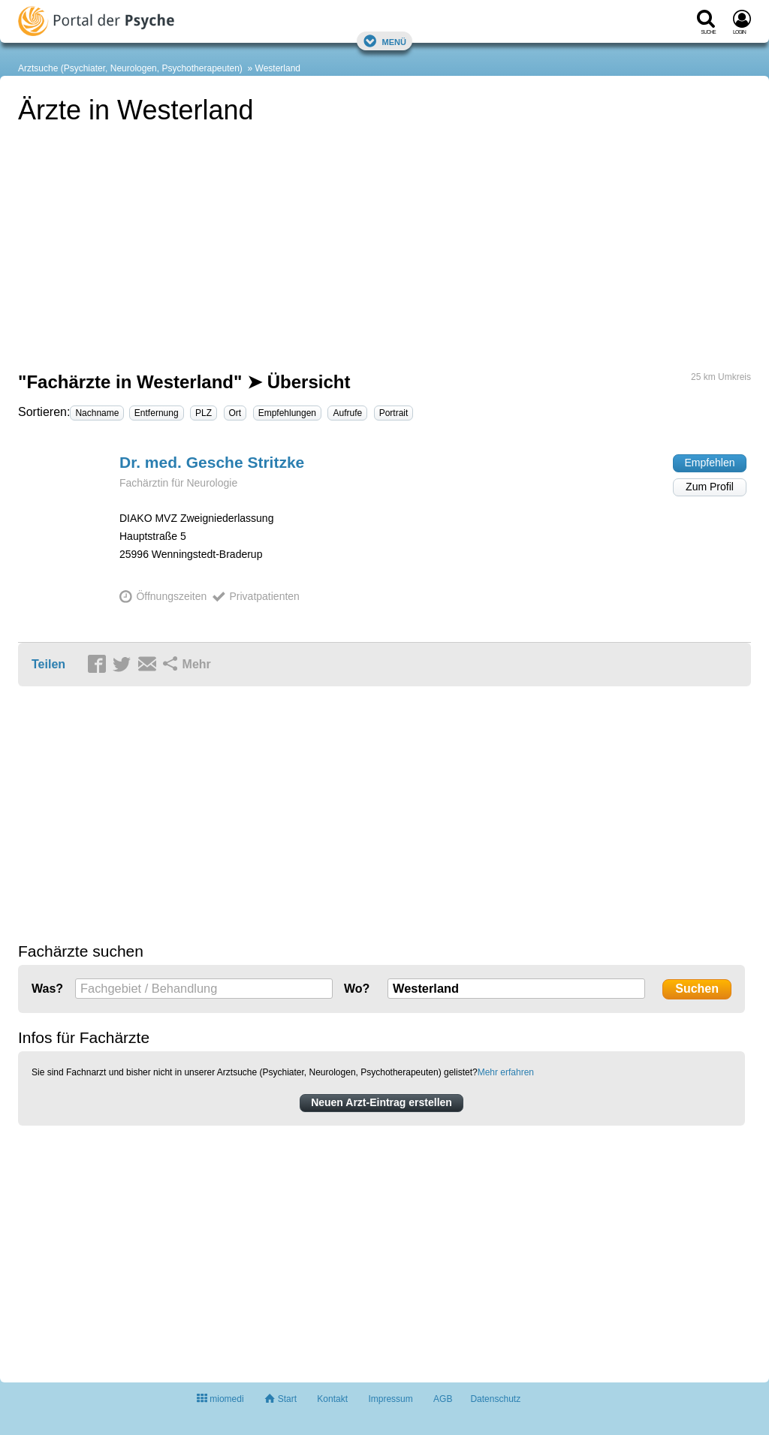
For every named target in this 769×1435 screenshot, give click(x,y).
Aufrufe (347, 413)
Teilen (48, 664)
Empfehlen (710, 463)
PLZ (203, 413)
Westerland (277, 68)
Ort (235, 413)
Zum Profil (710, 487)
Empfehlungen (287, 413)
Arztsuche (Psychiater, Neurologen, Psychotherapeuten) (130, 68)
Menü (384, 41)
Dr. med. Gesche (211, 462)
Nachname (97, 413)
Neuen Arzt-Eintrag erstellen (381, 1102)
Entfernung (156, 413)
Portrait (394, 413)
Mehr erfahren (506, 1072)
